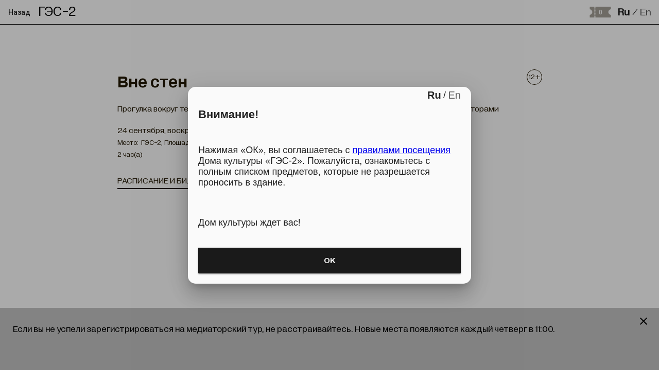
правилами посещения (401, 150)
